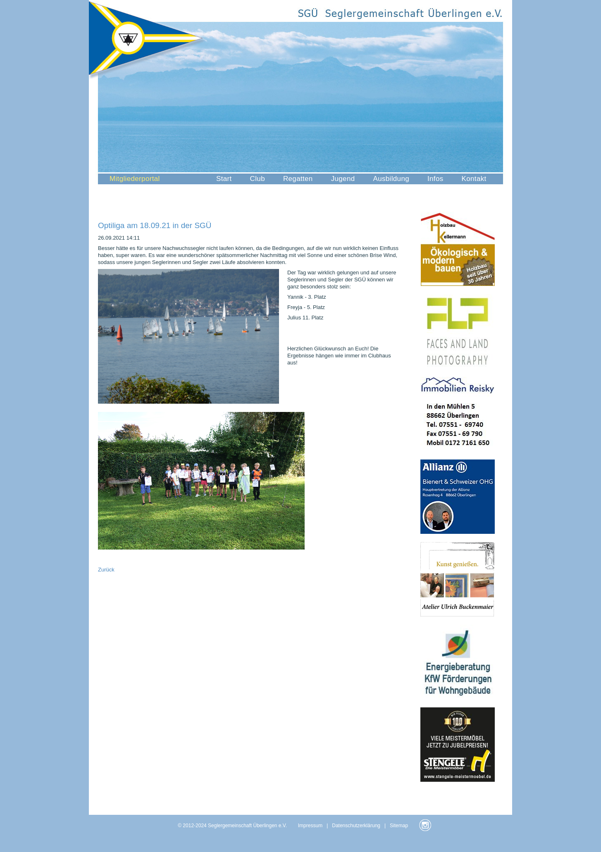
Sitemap (399, 825)
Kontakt (474, 179)
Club (257, 179)
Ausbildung (391, 179)
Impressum (310, 825)
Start (224, 179)
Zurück (106, 569)
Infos (435, 179)
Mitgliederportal (135, 179)
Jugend (343, 179)
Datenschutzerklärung (356, 825)
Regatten (298, 179)
